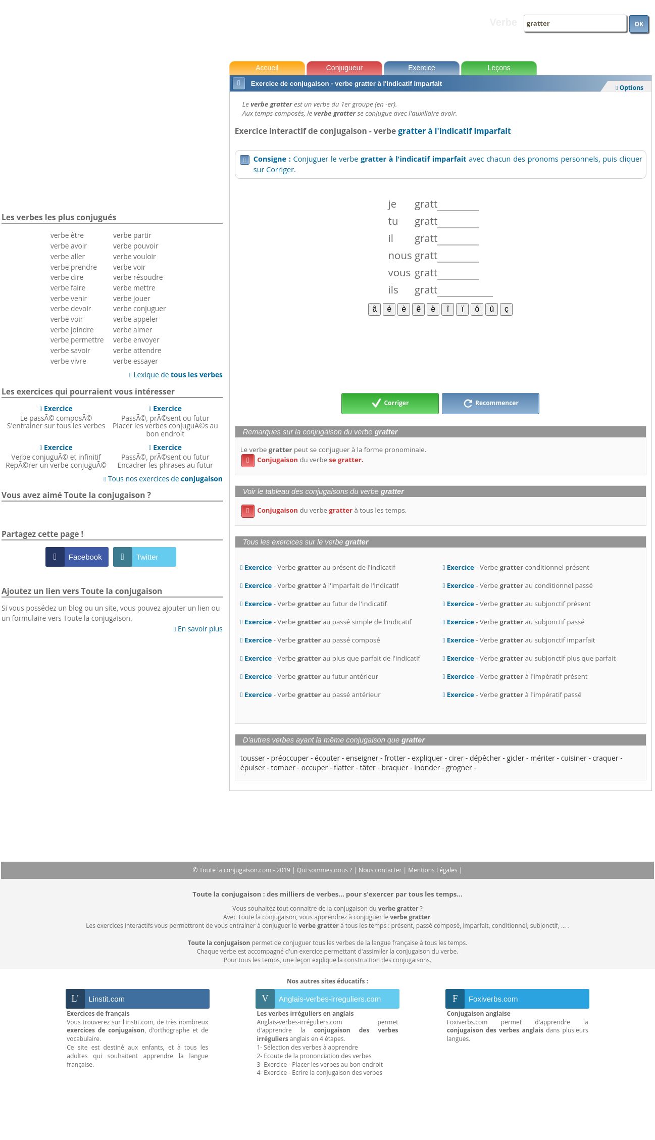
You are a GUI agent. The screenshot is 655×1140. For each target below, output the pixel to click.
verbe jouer (131, 298)
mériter (542, 758)
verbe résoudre (138, 277)
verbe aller (68, 256)
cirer (456, 758)
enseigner (362, 758)
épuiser (252, 767)
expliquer (427, 758)
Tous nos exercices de (163, 478)
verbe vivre (68, 361)
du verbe (302, 459)
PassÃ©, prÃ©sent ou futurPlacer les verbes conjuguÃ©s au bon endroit (165, 421)
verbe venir (69, 298)
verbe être (67, 235)
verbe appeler (135, 319)
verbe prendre (74, 267)
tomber (283, 767)
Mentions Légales (433, 870)
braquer (395, 767)
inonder (427, 767)
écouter (327, 758)
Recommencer (491, 403)
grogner (459, 767)
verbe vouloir (134, 256)
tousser (252, 758)
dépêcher (485, 758)
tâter (367, 767)
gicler (515, 758)
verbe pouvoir (136, 246)
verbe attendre (137, 350)
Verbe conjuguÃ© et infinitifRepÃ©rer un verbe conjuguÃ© (56, 456)
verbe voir (67, 319)
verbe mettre (134, 287)
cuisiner (574, 758)
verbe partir (132, 235)
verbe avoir (69, 246)
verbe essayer (135, 361)
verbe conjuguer (139, 308)
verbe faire (68, 287)
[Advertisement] (440, 353)
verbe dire (67, 277)
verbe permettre (77, 339)
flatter (344, 767)
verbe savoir (70, 350)
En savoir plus (197, 628)
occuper (314, 767)
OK (638, 24)
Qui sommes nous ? (325, 870)
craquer (606, 758)
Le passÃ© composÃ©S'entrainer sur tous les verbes (56, 417)
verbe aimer (132, 329)
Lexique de (176, 374)
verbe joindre (72, 329)
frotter (395, 758)
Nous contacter (381, 870)
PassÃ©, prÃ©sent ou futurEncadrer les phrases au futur (165, 456)
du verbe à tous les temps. (324, 510)
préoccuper (290, 758)
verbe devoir (71, 308)
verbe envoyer (136, 339)
